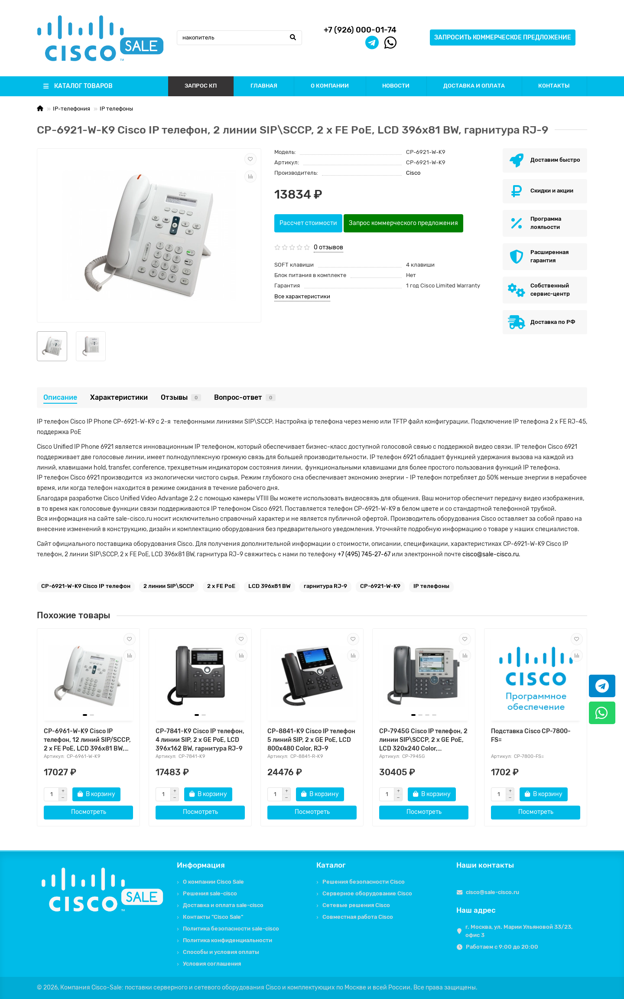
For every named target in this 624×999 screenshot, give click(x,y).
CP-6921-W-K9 (380, 586)
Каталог (331, 865)
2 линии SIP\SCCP (168, 586)
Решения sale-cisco (210, 893)
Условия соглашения (212, 963)
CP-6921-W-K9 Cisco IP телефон (85, 586)
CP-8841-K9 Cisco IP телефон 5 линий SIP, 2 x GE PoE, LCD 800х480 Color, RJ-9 (311, 740)
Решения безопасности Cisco (363, 881)
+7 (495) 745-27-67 (364, 554)
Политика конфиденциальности (227, 940)
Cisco (413, 173)
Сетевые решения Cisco (356, 905)
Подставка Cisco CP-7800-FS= (531, 736)
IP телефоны (116, 108)
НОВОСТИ (396, 85)
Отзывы (181, 397)
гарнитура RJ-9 (325, 586)
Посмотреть (88, 812)
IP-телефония (71, 108)
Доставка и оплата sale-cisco (223, 905)
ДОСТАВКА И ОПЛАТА (474, 85)
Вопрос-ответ (245, 397)
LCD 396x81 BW (269, 586)
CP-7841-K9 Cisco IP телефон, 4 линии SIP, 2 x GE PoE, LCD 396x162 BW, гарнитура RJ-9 (200, 740)
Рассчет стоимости (308, 223)
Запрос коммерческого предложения (403, 223)
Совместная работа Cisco (357, 917)
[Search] (239, 37)
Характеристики (119, 397)
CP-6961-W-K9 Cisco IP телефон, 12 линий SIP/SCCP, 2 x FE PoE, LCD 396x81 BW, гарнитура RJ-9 (87, 740)
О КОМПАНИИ (330, 85)
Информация (201, 865)
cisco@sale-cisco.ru (490, 554)
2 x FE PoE (221, 586)
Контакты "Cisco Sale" (213, 917)
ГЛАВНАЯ (263, 85)
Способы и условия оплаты (221, 952)
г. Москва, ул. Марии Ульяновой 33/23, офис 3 (518, 931)
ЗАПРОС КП (201, 85)
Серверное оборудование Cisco (367, 893)
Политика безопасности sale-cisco (231, 928)
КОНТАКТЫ (554, 85)
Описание (60, 397)
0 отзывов (328, 247)
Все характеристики (302, 296)
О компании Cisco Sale (213, 881)
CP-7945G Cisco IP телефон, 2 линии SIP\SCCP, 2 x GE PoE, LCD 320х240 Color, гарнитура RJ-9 (423, 740)
